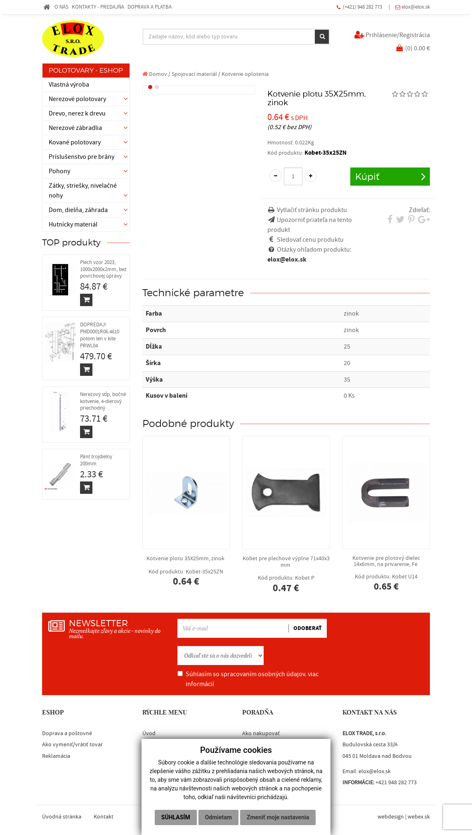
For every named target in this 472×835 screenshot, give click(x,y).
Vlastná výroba (69, 84)
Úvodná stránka (61, 817)
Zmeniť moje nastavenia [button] (278, 817)
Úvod (149, 733)
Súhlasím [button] (175, 817)
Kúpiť (367, 176)
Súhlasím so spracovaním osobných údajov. (248, 679)
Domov (154, 74)
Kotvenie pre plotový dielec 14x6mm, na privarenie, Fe (386, 573)
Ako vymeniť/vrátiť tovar (72, 744)
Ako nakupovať (261, 733)
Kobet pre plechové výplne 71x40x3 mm (286, 574)
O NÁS (61, 7)
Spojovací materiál (194, 74)
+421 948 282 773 (396, 782)
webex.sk (419, 817)
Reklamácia (56, 756)
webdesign (391, 817)
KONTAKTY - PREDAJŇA (98, 7)
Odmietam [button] (218, 817)
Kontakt (103, 817)
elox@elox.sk (415, 7)
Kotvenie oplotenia (245, 74)
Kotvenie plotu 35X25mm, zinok (186, 570)
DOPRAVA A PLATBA (149, 7)
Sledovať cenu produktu (310, 240)
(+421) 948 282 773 (363, 7)
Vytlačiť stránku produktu (312, 210)
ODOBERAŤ (307, 628)
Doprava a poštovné (67, 733)
